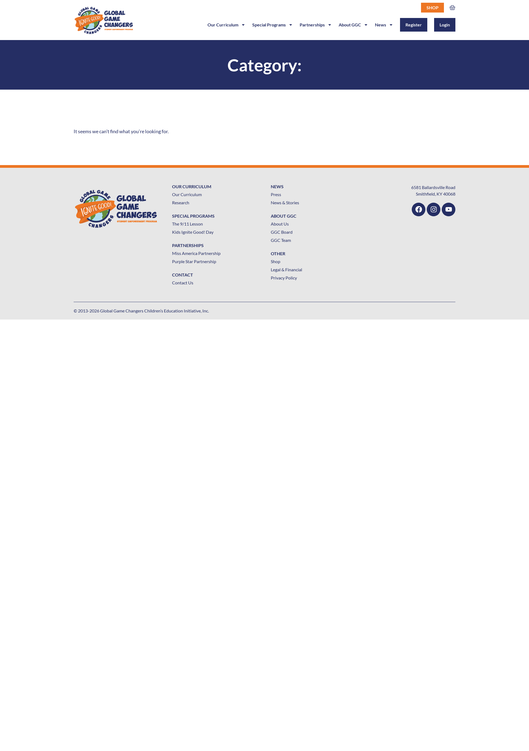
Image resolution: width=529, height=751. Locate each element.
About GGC (353, 25)
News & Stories (285, 202)
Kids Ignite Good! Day (193, 232)
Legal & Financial (286, 269)
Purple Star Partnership (194, 261)
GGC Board (282, 232)
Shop (432, 7)
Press (276, 194)
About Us (280, 223)
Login (445, 24)
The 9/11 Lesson (187, 223)
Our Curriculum (226, 25)
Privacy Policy (284, 277)
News (384, 25)
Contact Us (182, 282)
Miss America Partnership (196, 253)
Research (180, 202)
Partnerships (316, 25)
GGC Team (281, 240)
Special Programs (272, 25)
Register (413, 24)
